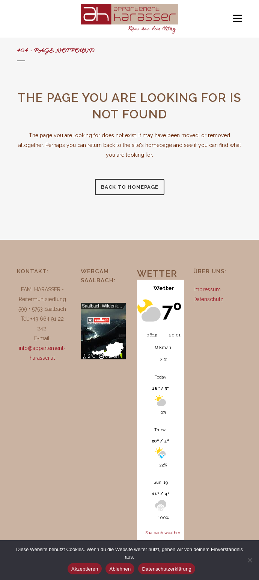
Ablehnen (120, 569)
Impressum (207, 289)
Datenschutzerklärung (166, 569)
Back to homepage (129, 187)
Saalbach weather (162, 532)
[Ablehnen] (249, 560)
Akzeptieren (84, 569)
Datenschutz (208, 299)
